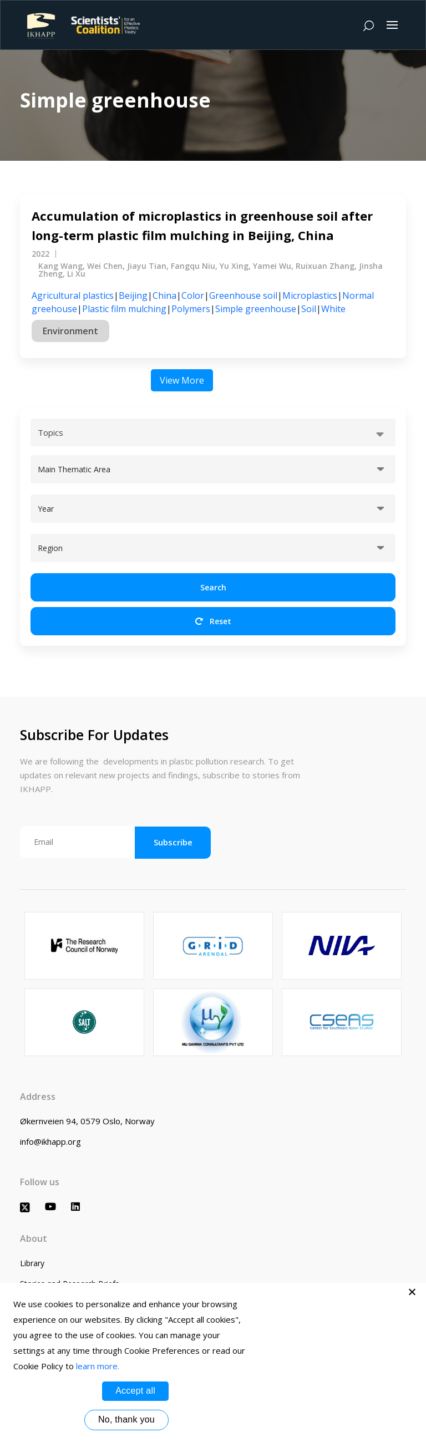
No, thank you (126, 1419)
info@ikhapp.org (50, 1141)
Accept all (135, 1390)
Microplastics (309, 295)
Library (32, 1263)
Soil (308, 309)
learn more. (97, 1365)
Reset (213, 621)
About (33, 1238)
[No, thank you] (412, 1291)
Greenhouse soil (243, 295)
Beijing (133, 295)
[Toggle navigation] (392, 25)
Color (192, 295)
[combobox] (213, 432)
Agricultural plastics (73, 295)
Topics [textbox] (50, 432)
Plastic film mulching (124, 309)
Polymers (190, 309)
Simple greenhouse (255, 309)
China (164, 295)
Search (213, 587)
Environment (70, 331)
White (333, 309)
